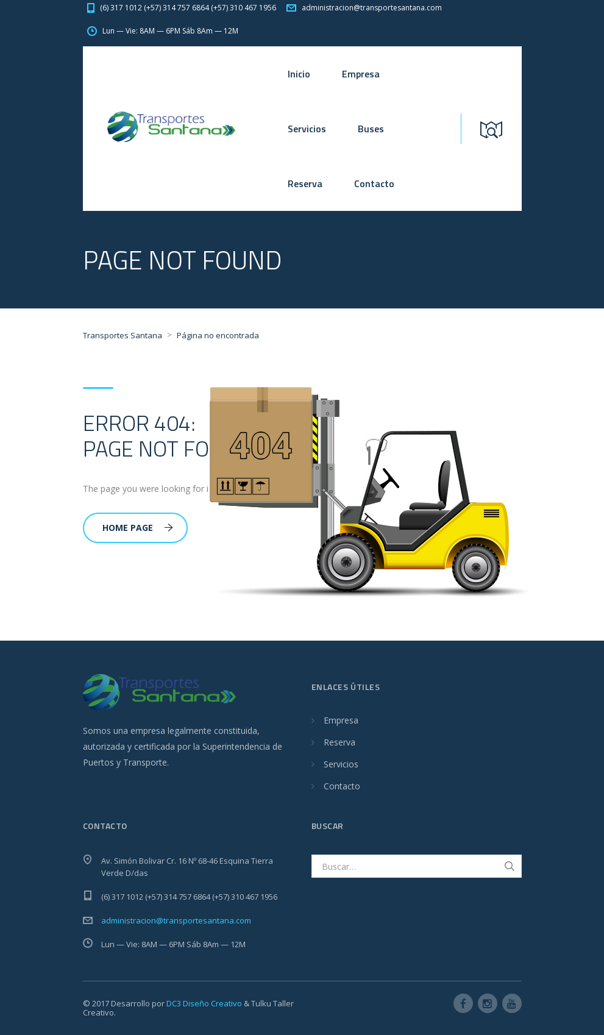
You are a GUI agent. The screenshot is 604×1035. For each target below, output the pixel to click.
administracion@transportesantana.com (176, 920)
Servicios (307, 128)
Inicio (299, 73)
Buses (371, 128)
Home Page (137, 527)
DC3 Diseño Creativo (204, 1003)
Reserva (305, 183)
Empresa (361, 73)
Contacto (374, 183)
